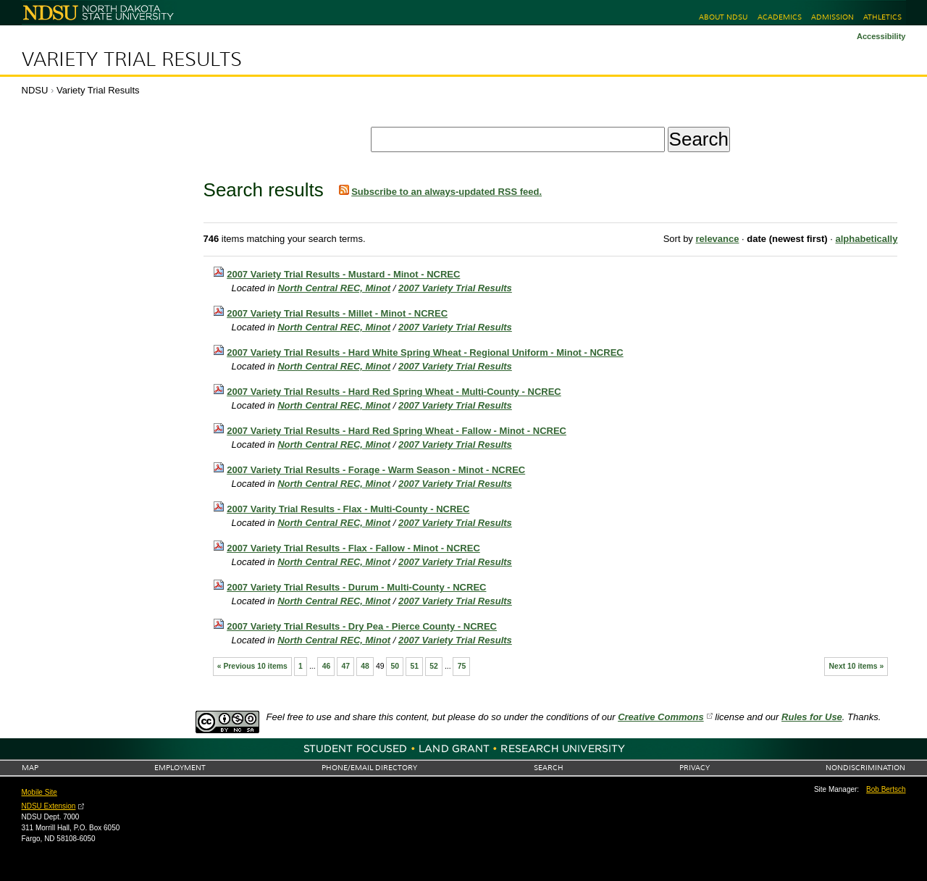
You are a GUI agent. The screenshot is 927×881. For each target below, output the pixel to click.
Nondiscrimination (865, 767)
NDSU (35, 90)
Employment (180, 767)
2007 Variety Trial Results (455, 288)
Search (548, 767)
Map (30, 767)
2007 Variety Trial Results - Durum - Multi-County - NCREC (356, 587)
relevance (717, 238)
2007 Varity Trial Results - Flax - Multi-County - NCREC (348, 509)
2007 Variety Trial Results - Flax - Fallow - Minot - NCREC (353, 548)
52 (433, 666)
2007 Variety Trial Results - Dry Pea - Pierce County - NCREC (362, 626)
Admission (832, 17)
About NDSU (723, 17)
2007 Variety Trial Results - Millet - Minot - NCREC (337, 313)
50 (395, 666)
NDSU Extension (49, 806)
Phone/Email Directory (369, 767)
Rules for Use (811, 716)
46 (326, 666)
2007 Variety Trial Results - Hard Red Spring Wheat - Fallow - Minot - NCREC (396, 430)
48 (365, 666)
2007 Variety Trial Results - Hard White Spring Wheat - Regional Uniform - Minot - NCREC (425, 352)
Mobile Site (39, 792)
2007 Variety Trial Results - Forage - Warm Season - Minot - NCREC (376, 469)
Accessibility (881, 36)
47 (345, 666)
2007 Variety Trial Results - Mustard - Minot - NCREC (343, 274)
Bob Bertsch (885, 789)
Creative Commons (660, 716)
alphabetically (866, 238)
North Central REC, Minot (333, 288)
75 (462, 666)
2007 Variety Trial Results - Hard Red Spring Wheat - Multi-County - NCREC (394, 391)
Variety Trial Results (132, 59)
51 (414, 666)
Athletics (882, 17)
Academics (780, 17)
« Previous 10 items (252, 666)
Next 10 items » (856, 666)
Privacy (694, 767)
